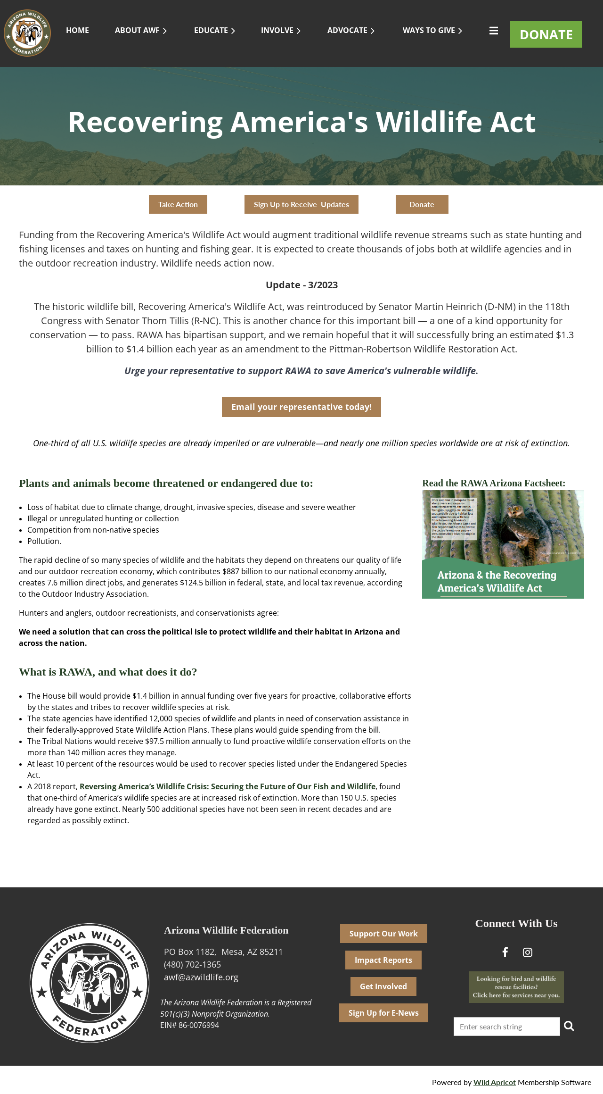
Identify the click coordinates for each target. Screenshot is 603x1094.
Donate (421, 204)
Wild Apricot (494, 1081)
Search (569, 1025)
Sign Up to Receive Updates (301, 204)
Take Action (178, 204)
